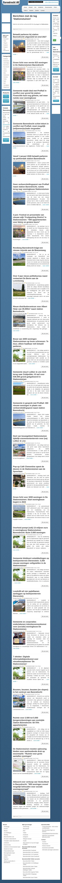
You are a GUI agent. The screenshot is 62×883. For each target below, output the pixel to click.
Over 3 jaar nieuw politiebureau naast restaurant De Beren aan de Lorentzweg (30, 278)
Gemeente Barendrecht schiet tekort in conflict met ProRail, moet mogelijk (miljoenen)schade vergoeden (31, 126)
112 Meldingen (7, 832)
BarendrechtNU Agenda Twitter (31, 872)
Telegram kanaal (27, 838)
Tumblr (24, 840)
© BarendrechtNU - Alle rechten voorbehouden (50, 827)
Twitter (4, 41)
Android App (26, 826)
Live (35, 7)
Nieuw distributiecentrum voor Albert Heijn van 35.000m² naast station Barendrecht (30, 308)
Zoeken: (55, 35)
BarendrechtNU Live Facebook (30, 852)
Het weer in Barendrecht (10, 838)
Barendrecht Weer (56, 69)
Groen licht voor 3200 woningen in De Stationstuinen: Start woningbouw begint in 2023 (30, 499)
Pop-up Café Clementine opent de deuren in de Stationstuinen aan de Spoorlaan (29, 469)
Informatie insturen (6, 100)
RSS (24, 830)
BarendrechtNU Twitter (28, 861)
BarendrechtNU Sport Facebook (31, 856)
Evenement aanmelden (48, 847)
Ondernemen (6, 75)
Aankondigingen (6, 62)
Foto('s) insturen (46, 845)
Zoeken (37, 10)
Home (25, 7)
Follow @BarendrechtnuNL (51, 2)
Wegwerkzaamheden (6, 87)
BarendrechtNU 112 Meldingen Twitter (31, 863)
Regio (4, 81)
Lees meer (45, 57)
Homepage (6, 826)
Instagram (5, 47)
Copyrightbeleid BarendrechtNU (50, 833)
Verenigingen (6, 85)
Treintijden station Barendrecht (11, 840)
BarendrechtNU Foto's (6, 140)
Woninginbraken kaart (9, 853)
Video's (26, 10)
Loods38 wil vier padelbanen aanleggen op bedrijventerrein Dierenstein (27, 593)
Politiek (5, 79)
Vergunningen (7, 855)
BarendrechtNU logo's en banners (48, 830)
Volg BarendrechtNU (6, 50)
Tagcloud (6, 859)
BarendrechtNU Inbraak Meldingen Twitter (29, 869)
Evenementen (48, 7)
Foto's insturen (6, 96)
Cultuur (5, 69)
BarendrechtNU (6, 67)
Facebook (5, 45)
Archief (56, 100)
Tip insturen (45, 843)
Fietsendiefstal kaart (9, 851)
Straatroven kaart (8, 849)
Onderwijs (5, 77)
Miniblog (6, 834)
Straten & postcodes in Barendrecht (9, 861)
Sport (4, 83)
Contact (42, 10)
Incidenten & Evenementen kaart (12, 847)
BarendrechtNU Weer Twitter (30, 866)
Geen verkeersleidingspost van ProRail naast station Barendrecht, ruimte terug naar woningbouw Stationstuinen (31, 186)
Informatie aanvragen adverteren (50, 849)
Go (54, 40)
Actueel (30, 7)
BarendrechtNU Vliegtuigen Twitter (30, 874)
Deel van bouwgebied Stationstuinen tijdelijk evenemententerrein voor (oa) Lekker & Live (30, 438)
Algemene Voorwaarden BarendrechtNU (48, 836)
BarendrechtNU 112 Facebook (30, 854)
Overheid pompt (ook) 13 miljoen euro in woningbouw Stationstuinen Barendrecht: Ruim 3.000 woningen (30, 530)
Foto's (55, 7)
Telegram (5, 43)
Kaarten (31, 10)
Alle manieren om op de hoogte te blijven (31, 843)
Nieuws (6, 830)
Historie (5, 71)
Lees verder (17, 82)
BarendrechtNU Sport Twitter (30, 877)
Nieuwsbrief (5, 39)
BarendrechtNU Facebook (29, 850)
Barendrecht (6, 64)
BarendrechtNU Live (9, 836)
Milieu (4, 73)
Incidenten (40, 7)
